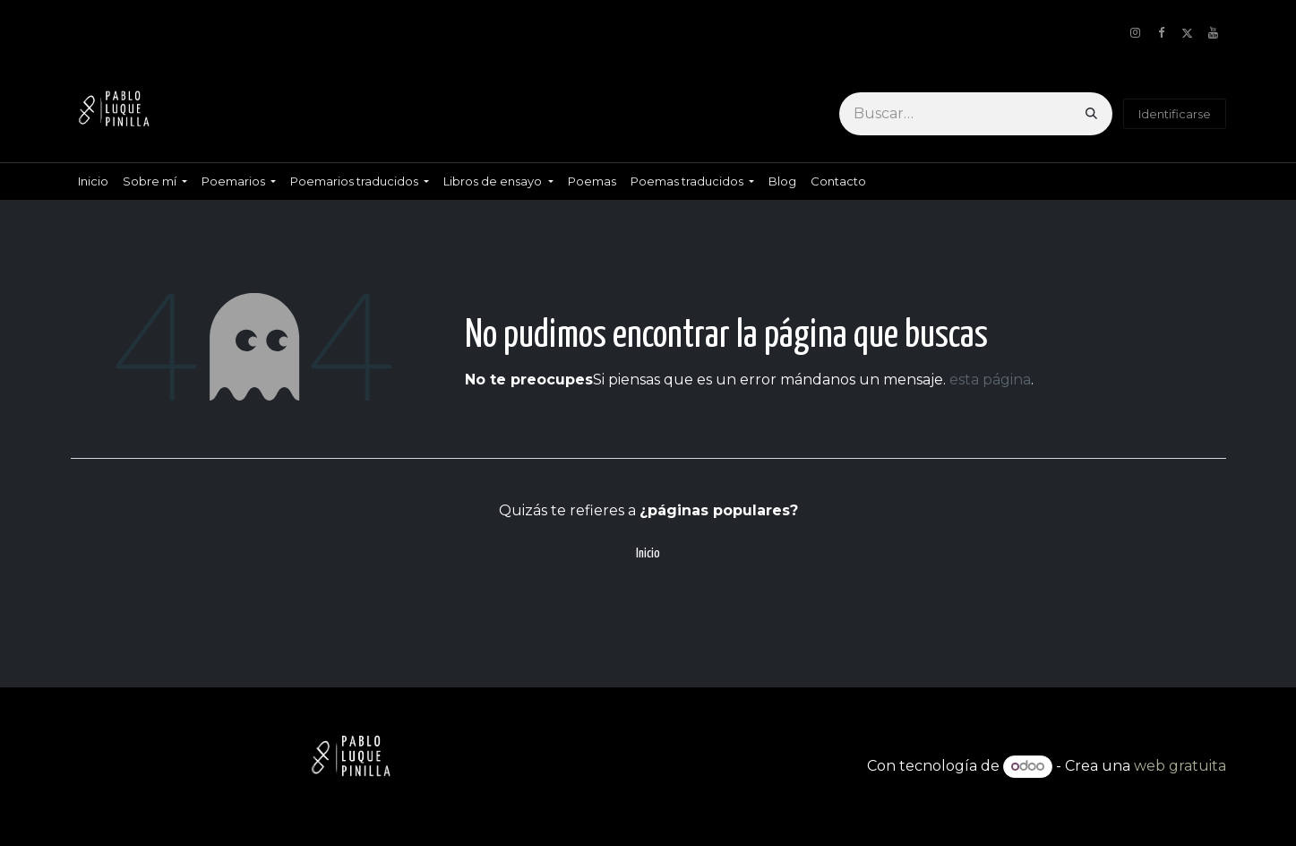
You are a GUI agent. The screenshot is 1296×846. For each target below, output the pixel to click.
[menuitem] (93, 181)
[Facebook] (1161, 33)
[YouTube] (1213, 33)
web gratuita (1180, 765)
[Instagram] (1135, 33)
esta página (990, 379)
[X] (1187, 33)
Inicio (648, 553)
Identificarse (1174, 114)
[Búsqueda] (1091, 113)
